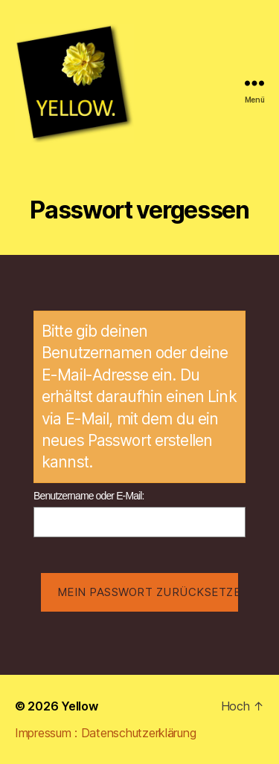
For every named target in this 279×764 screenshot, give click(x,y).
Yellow (79, 706)
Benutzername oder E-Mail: (88, 496)
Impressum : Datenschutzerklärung (105, 732)
